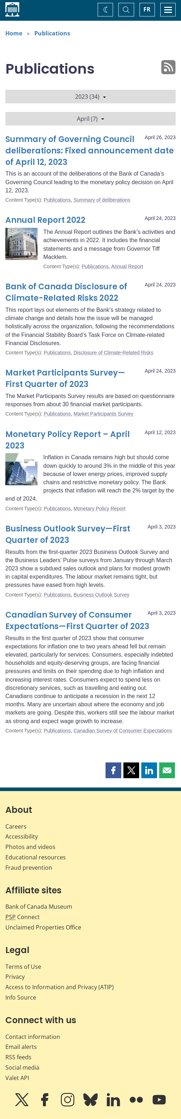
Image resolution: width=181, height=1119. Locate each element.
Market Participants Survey (103, 414)
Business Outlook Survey (101, 595)
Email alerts (21, 1047)
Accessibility (21, 836)
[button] (113, 770)
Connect (22, 917)
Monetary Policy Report (99, 508)
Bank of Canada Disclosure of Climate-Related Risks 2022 (66, 292)
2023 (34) (90, 96)
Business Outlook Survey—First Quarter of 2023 (67, 534)
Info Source (20, 997)
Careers (15, 826)
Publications (52, 33)
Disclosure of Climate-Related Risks (113, 352)
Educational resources (35, 857)
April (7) (90, 119)
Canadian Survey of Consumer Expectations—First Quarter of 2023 (77, 620)
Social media (22, 1067)
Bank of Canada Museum (38, 907)
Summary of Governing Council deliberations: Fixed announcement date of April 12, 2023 (89, 151)
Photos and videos (30, 847)
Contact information (32, 1037)
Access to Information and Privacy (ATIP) (59, 987)
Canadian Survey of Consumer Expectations (122, 730)
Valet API (17, 1078)
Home (13, 33)
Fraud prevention (28, 868)
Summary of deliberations (101, 200)
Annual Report (127, 266)
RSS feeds (18, 1057)
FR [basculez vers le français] (147, 9)
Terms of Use (23, 967)
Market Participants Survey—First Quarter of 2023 (65, 378)
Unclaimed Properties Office (43, 927)
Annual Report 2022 (45, 220)
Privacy (15, 977)
